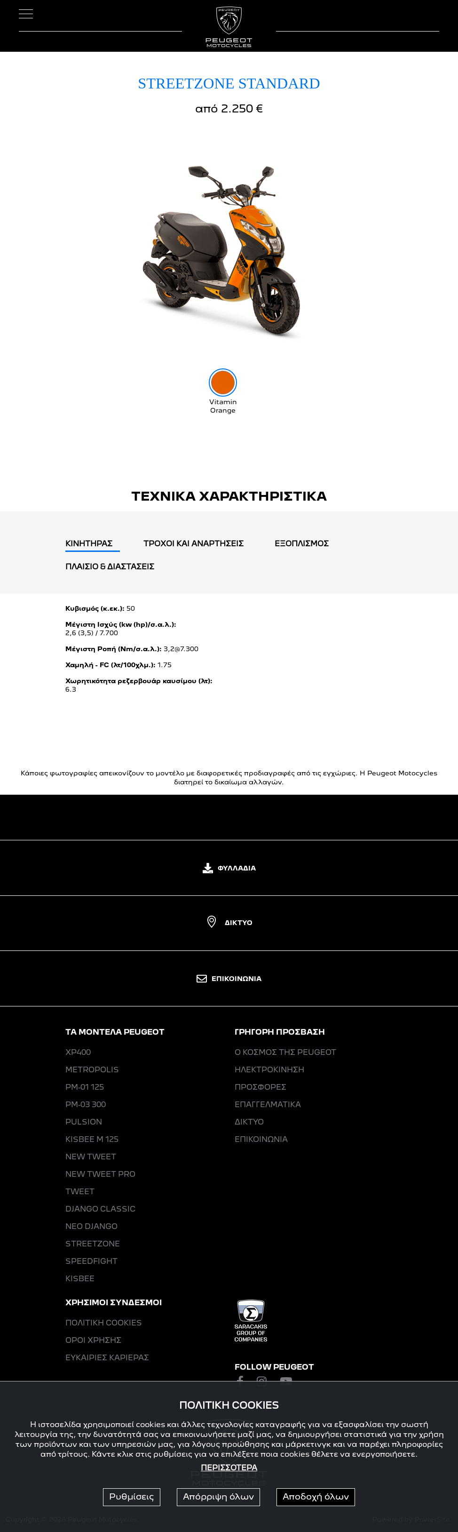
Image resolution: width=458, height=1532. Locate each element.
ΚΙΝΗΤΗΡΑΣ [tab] (88, 544)
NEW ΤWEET (90, 1157)
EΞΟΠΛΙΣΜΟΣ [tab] (302, 544)
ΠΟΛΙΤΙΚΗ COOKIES (103, 1323)
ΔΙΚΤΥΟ (229, 923)
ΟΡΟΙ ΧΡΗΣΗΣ (93, 1341)
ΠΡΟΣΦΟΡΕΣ (260, 1088)
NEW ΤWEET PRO (100, 1175)
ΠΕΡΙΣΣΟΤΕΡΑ (229, 1468)
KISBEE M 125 (91, 1140)
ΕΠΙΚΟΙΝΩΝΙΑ (229, 979)
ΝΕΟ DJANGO (91, 1227)
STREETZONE (92, 1244)
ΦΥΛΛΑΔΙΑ (229, 868)
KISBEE (80, 1279)
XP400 (78, 1053)
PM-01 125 (84, 1088)
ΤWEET (80, 1192)
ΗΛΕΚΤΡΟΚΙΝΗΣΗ (269, 1070)
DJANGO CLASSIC (100, 1209)
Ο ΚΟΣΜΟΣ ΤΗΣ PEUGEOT (285, 1053)
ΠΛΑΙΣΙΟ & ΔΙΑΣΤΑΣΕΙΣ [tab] (109, 567)
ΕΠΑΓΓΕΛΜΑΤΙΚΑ (268, 1105)
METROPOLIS (92, 1070)
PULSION (83, 1122)
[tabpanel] (229, 653)
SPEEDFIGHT (91, 1262)
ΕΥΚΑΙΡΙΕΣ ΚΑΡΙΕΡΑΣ (107, 1358)
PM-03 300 (85, 1105)
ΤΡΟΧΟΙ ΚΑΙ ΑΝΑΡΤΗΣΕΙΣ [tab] (193, 544)
